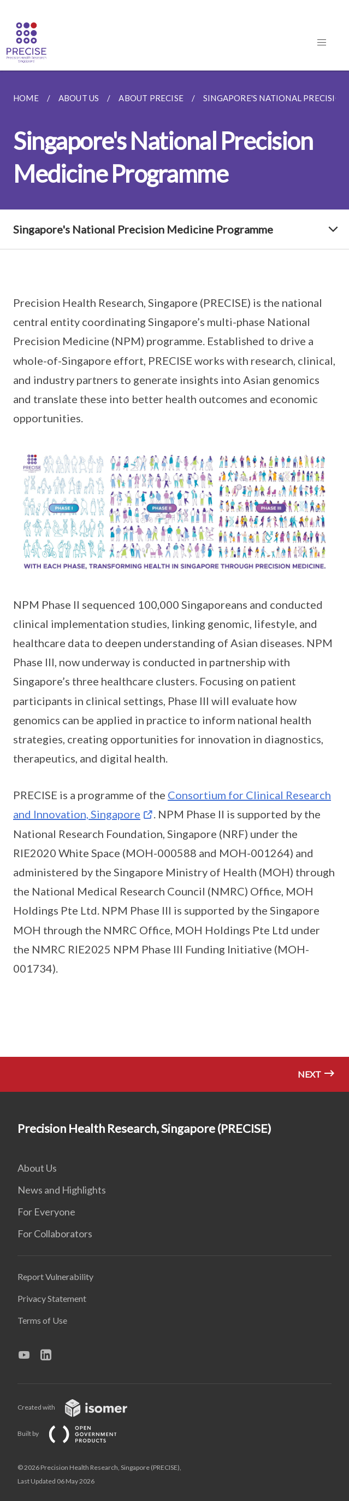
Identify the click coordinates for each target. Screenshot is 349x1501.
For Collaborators (54, 1233)
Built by (75, 1433)
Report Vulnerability (55, 1276)
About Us (37, 1168)
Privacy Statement (51, 1298)
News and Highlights (61, 1190)
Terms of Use (42, 1320)
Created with (81, 1407)
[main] (174, 581)
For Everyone (46, 1212)
